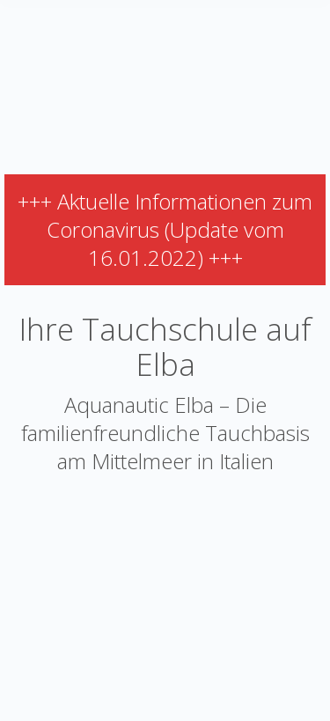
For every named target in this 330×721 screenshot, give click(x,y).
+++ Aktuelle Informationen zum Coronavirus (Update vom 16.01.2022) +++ (165, 229)
